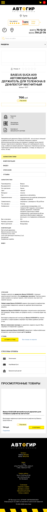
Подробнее (6, 430)
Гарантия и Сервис (23, 487)
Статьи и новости (23, 493)
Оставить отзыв (9, 339)
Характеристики (9, 157)
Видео (5, 166)
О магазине (23, 485)
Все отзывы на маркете (29, 339)
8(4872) (38, 30)
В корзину (36, 427)
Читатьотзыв (33, 22)
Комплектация (9, 161)
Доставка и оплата (23, 489)
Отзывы (6, 174)
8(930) (37, 33)
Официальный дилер (23, 491)
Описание (7, 170)
